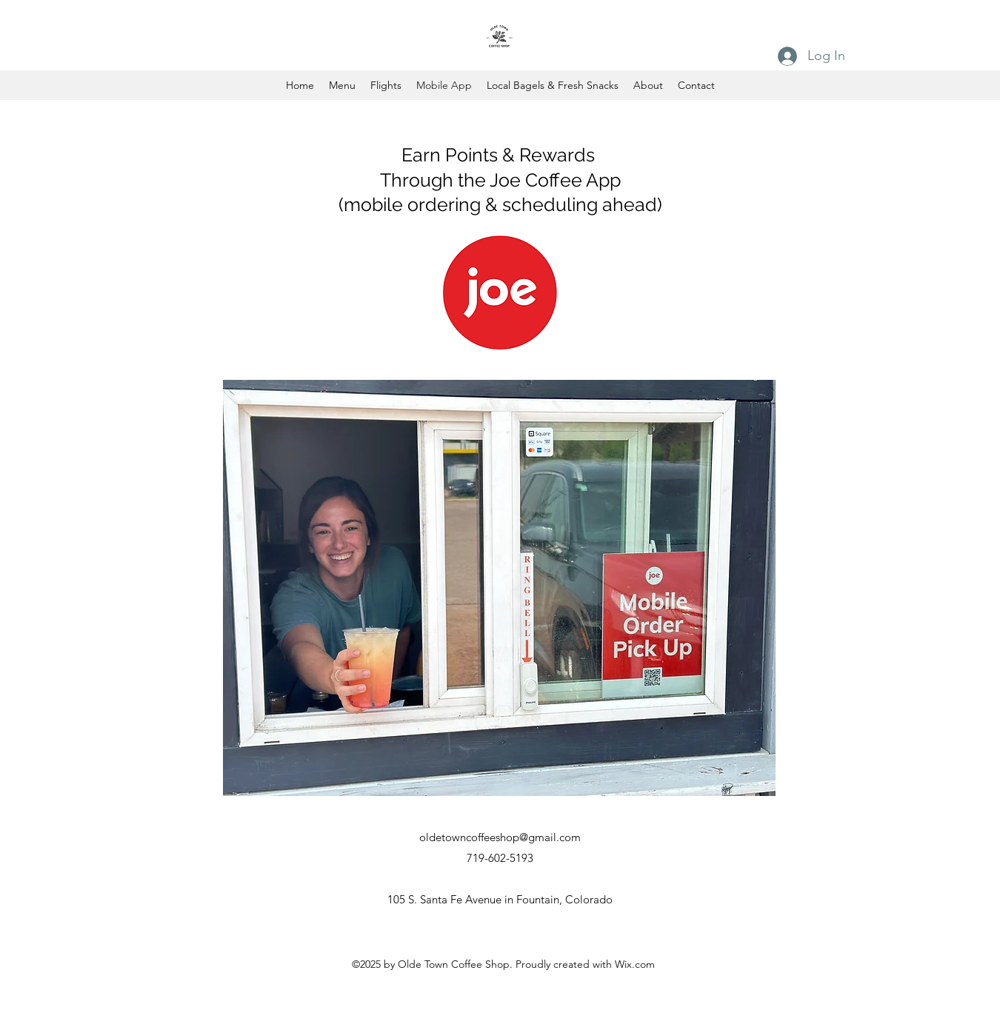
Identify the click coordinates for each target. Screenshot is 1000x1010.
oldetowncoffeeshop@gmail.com (500, 837)
